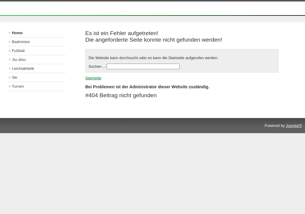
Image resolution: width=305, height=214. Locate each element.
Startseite (93, 78)
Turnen (18, 86)
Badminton (21, 42)
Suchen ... (97, 66)
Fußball (18, 50)
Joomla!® (294, 125)
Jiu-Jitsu (19, 59)
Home (17, 33)
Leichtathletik (23, 68)
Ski (14, 77)
